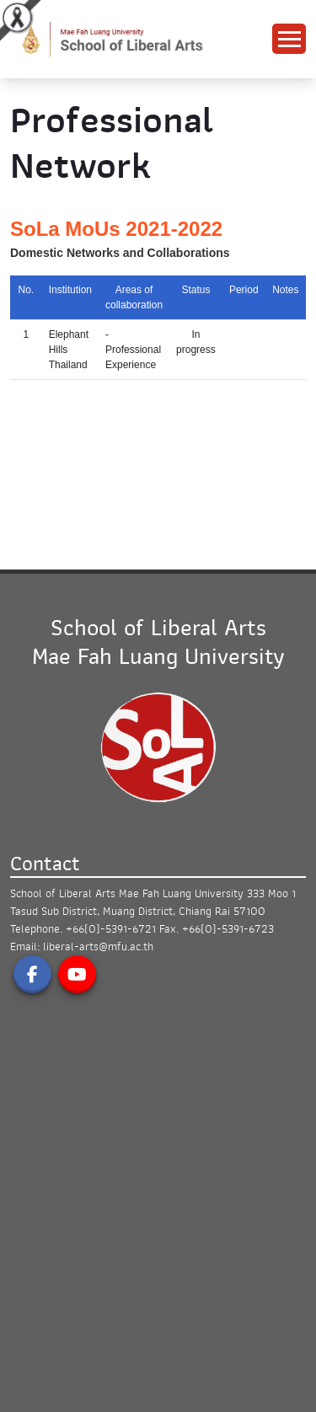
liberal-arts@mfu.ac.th (98, 946)
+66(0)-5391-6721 (111, 929)
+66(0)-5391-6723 (228, 929)
